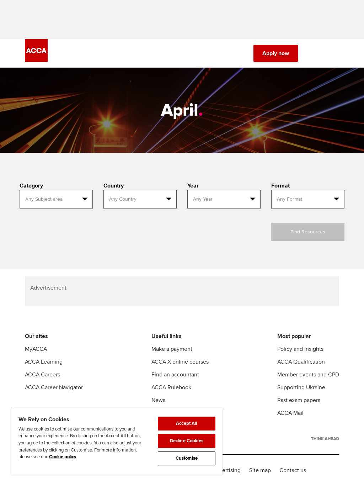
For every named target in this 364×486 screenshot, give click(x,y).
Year (193, 185)
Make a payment (171, 349)
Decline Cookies (186, 441)
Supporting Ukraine (301, 387)
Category (31, 185)
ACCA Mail (290, 413)
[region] (117, 441)
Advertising (227, 470)
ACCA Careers (42, 374)
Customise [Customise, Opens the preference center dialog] (187, 458)
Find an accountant (175, 374)
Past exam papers (298, 400)
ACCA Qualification (301, 361)
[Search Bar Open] (314, 53)
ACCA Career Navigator (54, 387)
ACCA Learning (44, 361)
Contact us (292, 470)
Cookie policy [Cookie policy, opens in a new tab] (62, 457)
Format (280, 185)
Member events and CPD (308, 374)
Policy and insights (300, 349)
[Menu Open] (334, 53)
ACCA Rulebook (171, 387)
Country (113, 185)
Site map (260, 470)
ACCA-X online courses (180, 361)
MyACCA (36, 349)
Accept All (186, 423)
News (158, 400)
